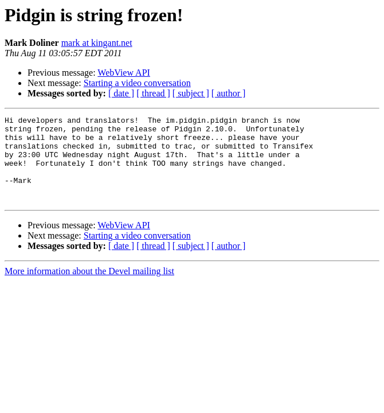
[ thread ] (153, 93)
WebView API (123, 72)
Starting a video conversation (137, 83)
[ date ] (121, 93)
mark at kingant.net (96, 43)
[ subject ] (191, 93)
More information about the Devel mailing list (89, 288)
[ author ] (228, 93)
